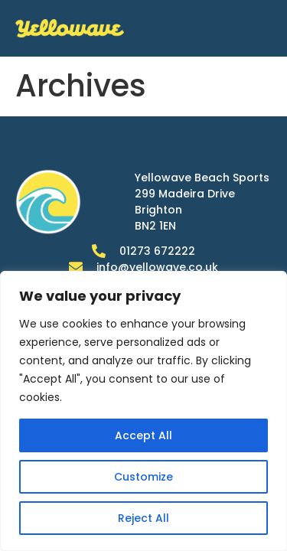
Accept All (143, 435)
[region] (143, 411)
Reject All (143, 518)
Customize (143, 476)
